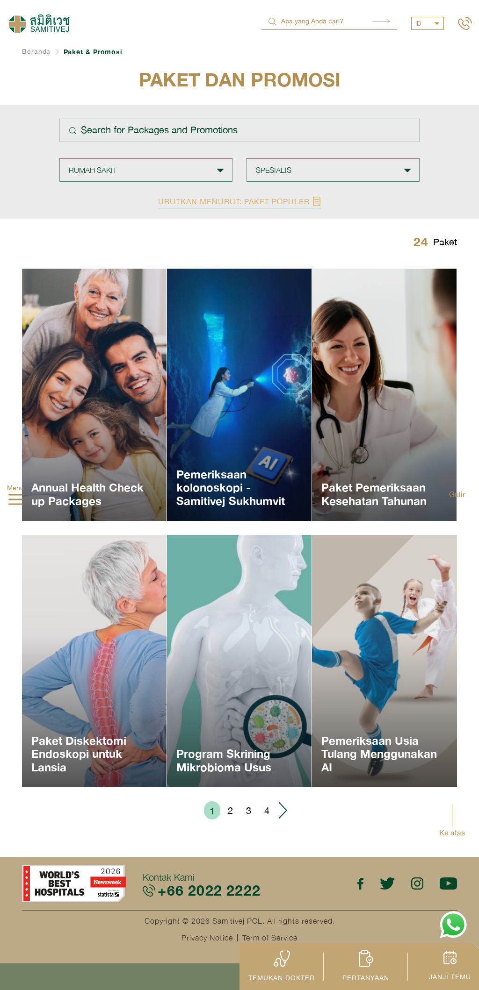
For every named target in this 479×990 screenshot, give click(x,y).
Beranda (36, 51)
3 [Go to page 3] (248, 810)
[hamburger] (15, 500)
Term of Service (270, 937)
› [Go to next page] (282, 810)
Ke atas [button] (452, 832)
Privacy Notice (207, 937)
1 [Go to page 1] (212, 810)
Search (381, 21)
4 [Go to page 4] (266, 810)
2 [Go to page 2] (230, 810)
